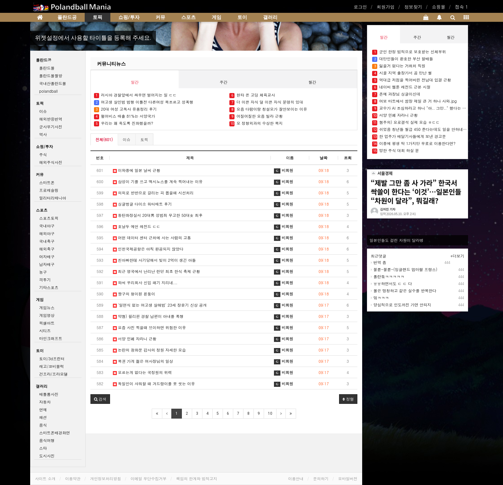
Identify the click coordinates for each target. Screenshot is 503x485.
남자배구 (47, 264)
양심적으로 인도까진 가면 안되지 (401, 304)
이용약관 (73, 478)
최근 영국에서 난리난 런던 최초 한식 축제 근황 (156, 271)
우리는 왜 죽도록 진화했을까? (124, 123)
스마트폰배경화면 (54, 432)
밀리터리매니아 (52, 197)
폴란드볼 (47, 68)
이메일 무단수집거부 (148, 478)
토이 (242, 17)
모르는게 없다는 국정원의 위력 (143, 372)
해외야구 (47, 233)
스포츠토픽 (48, 218)
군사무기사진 (50, 126)
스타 (43, 448)
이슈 (127, 139)
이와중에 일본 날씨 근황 (136, 170)
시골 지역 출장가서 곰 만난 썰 (402, 73)
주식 (43, 154)
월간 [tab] (312, 82)
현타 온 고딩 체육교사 (252, 95)
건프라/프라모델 (53, 374)
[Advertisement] (421, 359)
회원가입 (386, 7)
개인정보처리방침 (105, 478)
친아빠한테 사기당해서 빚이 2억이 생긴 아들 (155, 260)
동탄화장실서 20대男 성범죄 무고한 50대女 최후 (158, 215)
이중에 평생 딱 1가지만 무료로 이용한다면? (414, 143)
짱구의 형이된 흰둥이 (134, 293)
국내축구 (47, 241)
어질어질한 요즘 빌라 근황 (256, 116)
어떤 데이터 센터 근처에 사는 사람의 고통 (152, 237)
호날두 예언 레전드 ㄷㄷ (136, 226)
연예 (43, 409)
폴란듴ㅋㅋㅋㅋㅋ (387, 276)
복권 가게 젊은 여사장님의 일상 (144, 361)
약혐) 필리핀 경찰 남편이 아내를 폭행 (148, 316)
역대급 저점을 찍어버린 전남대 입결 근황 (411, 80)
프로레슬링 (48, 190)
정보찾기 (413, 7)
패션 (43, 417)
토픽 (97, 17)
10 (270, 413)
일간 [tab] (135, 82)
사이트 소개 (45, 478)
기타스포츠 (48, 287)
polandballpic (379, 165)
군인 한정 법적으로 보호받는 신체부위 (409, 52)
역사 (43, 134)
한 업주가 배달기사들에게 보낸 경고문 (409, 136)
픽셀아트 (47, 323)
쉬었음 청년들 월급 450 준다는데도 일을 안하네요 (420, 129)
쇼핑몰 (438, 7)
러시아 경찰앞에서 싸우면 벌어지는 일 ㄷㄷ (135, 95)
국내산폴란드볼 (52, 83)
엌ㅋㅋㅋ (380, 297)
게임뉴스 (47, 307)
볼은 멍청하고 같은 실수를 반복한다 (403, 290)
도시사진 (47, 455)
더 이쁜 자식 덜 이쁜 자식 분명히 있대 (266, 102)
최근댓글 (378, 256)
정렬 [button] (348, 399)
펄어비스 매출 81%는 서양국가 (124, 116)
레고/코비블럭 (51, 366)
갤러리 (270, 17)
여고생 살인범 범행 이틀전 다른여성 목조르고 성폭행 (143, 102)
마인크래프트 (50, 338)
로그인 (360, 7)
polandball (48, 91)
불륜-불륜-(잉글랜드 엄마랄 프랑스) (404, 269)
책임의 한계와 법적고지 (196, 478)
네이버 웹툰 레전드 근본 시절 (401, 87)
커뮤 (160, 17)
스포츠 (188, 17)
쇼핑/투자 (129, 17)
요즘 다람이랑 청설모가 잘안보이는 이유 (268, 109)
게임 (216, 17)
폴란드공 (67, 17)
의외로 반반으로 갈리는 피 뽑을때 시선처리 (154, 192)
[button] (100, 399)
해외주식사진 (50, 162)
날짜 (324, 157)
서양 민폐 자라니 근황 (135, 338)
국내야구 (47, 225)
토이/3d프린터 (51, 358)
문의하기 (320, 478)
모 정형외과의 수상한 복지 (256, 123)
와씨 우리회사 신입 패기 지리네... (145, 282)
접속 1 (461, 7)
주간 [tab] (223, 82)
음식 (43, 425)
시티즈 (45, 330)
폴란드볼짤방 (50, 75)
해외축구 (47, 248)
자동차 (45, 401)
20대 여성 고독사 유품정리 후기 (125, 109)
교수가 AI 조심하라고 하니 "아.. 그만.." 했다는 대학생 (420, 108)
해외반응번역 (50, 119)
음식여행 (47, 440)
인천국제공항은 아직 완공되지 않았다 (149, 248)
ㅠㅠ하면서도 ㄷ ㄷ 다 (391, 283)
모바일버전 (347, 478)
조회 (348, 157)
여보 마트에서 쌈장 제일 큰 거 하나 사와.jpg (414, 101)
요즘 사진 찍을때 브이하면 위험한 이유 (150, 327)
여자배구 (47, 256)
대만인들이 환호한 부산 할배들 (402, 59)
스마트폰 (47, 182)
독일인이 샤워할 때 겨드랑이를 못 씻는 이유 (154, 383)
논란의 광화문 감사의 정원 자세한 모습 (149, 350)
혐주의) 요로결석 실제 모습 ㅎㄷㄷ (406, 122)
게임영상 (47, 315)
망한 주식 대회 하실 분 (395, 151)
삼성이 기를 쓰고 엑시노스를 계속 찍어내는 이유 (158, 181)
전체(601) (104, 139)
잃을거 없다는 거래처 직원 (398, 66)
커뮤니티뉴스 (111, 64)
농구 (43, 272)
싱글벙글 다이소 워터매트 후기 (143, 204)
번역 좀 (378, 262)
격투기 (45, 279)
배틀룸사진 (48, 394)
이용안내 (295, 478)
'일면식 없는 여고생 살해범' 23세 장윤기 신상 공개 (160, 305)
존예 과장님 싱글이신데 (396, 94)
